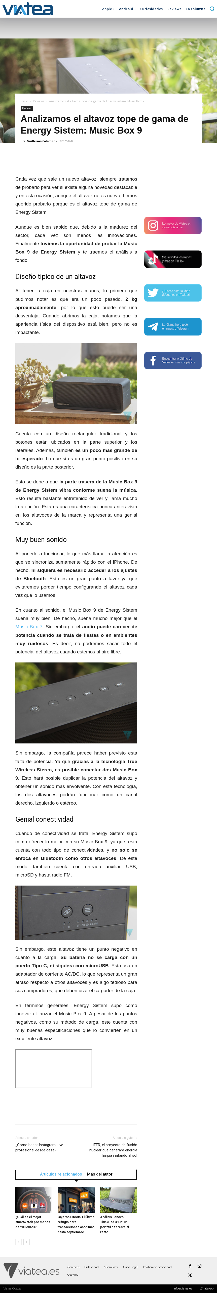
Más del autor (100, 1174)
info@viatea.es (182, 1288)
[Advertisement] (173, 180)
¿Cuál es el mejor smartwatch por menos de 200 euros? (32, 1222)
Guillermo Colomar (41, 141)
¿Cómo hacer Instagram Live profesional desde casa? (39, 1147)
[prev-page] (18, 1242)
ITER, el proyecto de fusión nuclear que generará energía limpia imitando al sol (113, 1150)
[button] (211, 8)
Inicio (24, 101)
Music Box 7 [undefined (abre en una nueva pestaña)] (29, 626)
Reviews (38, 101)
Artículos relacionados (61, 1174)
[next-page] (26, 1242)
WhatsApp (206, 1288)
